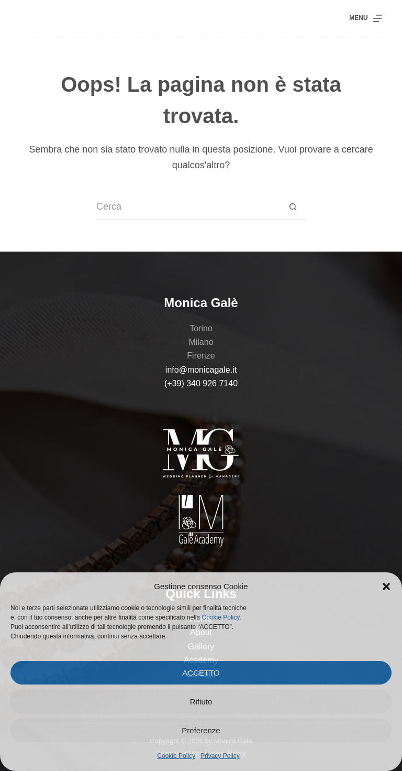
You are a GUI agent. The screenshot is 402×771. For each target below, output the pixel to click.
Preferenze (201, 730)
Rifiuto (201, 701)
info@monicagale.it (201, 369)
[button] (386, 586)
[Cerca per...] (188, 207)
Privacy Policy (220, 755)
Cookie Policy (221, 617)
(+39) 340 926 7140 (201, 383)
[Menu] (365, 18)
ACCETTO (200, 672)
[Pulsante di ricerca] (293, 207)
